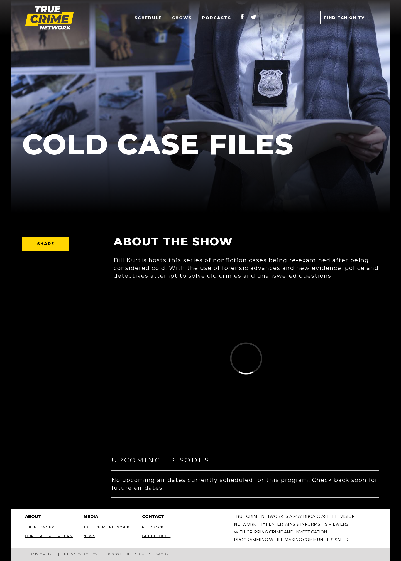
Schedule (148, 17)
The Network (39, 527)
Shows (182, 17)
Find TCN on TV (344, 17)
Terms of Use (39, 554)
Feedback (153, 527)
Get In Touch (156, 536)
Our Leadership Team (49, 536)
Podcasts (216, 17)
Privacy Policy (80, 554)
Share (45, 243)
